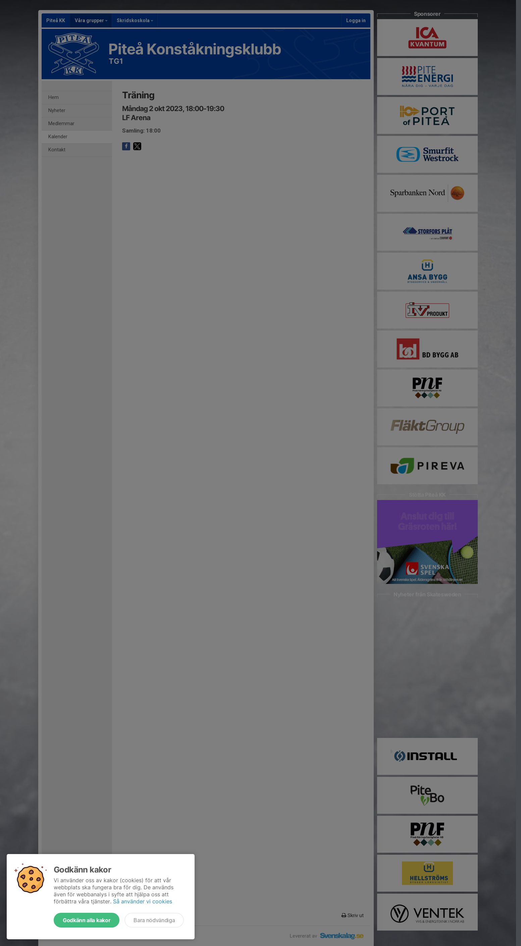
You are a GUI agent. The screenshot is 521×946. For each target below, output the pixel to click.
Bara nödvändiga (154, 920)
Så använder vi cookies (142, 901)
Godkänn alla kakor (86, 920)
